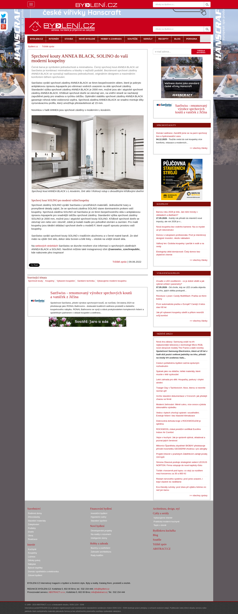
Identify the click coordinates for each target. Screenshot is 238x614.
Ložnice (31, 556)
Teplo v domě (160, 525)
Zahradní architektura (101, 551)
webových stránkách (46, 245)
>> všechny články (198, 148)
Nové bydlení (97, 526)
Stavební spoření (99, 520)
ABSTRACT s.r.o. (57, 592)
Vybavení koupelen (66, 281)
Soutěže (157, 539)
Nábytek (32, 564)
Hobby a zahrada (99, 543)
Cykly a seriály (161, 513)
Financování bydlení (101, 508)
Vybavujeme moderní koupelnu (112, 281)
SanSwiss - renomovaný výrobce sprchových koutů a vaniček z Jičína (91, 295)
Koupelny (49, 281)
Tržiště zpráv (120, 261)
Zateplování (33, 524)
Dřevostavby (34, 517)
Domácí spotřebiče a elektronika (43, 571)
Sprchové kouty (35, 281)
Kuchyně (32, 549)
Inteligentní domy (99, 538)
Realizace (32, 539)
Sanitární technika (86, 281)
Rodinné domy (35, 513)
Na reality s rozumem (101, 534)
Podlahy (32, 528)
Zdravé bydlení (35, 575)
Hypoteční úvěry (98, 517)
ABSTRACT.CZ (162, 548)
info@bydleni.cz (101, 589)
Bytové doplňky (35, 567)
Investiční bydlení (99, 513)
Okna (30, 535)
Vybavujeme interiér (163, 518)
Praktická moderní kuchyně (166, 521)
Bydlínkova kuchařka (164, 530)
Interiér (31, 544)
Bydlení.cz (33, 46)
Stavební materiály (37, 520)
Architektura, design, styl (166, 508)
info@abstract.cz (99, 592)
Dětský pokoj (34, 560)
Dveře (31, 532)
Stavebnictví (33, 508)
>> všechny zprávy (198, 495)
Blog (155, 535)
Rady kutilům (97, 555)
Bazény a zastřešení (100, 548)
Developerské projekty (101, 530)
